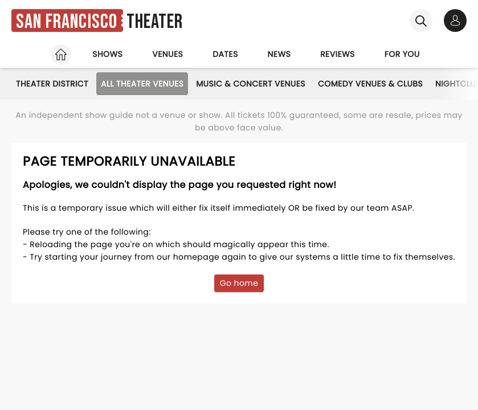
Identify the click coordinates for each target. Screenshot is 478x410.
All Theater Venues (142, 83)
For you (402, 54)
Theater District (52, 83)
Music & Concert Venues (250, 83)
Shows (107, 54)
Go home (239, 283)
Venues (167, 54)
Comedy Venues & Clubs (370, 83)
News (279, 54)
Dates (225, 54)
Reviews (337, 54)
